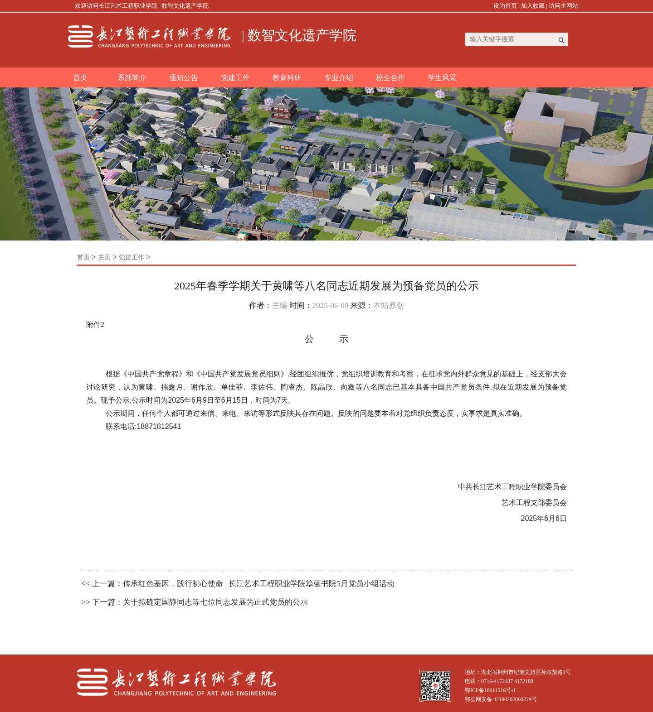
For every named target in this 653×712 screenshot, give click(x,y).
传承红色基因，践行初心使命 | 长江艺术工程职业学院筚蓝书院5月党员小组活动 (258, 583)
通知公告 (183, 78)
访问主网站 (563, 5)
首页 (80, 78)
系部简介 (131, 78)
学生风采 (442, 78)
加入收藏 (533, 5)
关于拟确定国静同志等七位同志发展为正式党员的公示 (215, 602)
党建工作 (235, 78)
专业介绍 (338, 78)
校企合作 (390, 78)
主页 (104, 257)
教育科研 (287, 78)
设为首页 (505, 5)
